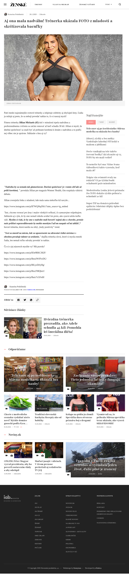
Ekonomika (71, 548)
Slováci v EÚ (71, 552)
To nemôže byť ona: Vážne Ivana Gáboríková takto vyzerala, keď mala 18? (103, 167)
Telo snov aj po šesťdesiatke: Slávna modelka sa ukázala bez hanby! (105, 130)
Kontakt (101, 507)
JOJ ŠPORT (39, 511)
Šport (37, 523)
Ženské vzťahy (87, 4)
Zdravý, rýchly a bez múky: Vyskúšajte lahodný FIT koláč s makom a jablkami (102, 141)
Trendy (38, 4)
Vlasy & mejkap (61, 4)
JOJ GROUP (39, 519)
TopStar (38, 531)
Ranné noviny (72, 519)
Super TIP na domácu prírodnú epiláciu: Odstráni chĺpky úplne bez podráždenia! (105, 206)
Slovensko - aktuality (76, 531)
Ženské (38, 527)
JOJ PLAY (38, 507)
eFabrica (98, 568)
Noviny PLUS (71, 511)
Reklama (101, 503)
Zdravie (38, 540)
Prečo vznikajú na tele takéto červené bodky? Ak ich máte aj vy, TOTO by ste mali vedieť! (104, 154)
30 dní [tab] (112, 122)
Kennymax (77, 568)
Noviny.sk (70, 503)
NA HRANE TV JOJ (72, 523)
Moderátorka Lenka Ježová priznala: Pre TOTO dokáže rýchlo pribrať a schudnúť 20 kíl (105, 193)
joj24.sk (69, 507)
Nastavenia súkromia (106, 523)
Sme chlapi (39, 536)
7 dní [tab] (101, 122)
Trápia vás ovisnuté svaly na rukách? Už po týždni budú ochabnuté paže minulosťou (101, 180)
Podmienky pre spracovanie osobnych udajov (109, 512)
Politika (69, 544)
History (38, 544)
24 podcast (70, 527)
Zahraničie (71, 536)
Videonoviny (71, 515)
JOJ (36, 503)
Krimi (68, 540)
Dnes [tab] (91, 122)
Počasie (38, 548)
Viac (107, 4)
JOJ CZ (37, 515)
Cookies (100, 518)
